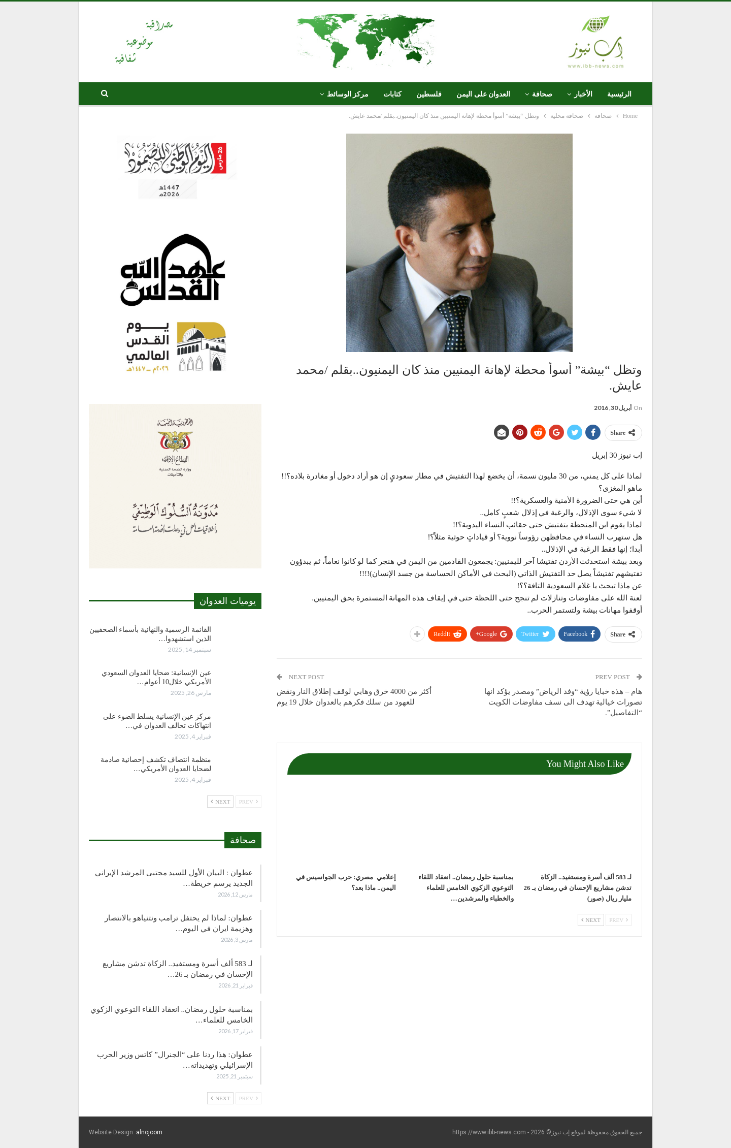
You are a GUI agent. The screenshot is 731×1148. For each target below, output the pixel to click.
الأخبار (583, 94)
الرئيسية (619, 94)
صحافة (542, 94)
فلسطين (429, 94)
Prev (618, 920)
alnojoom (149, 1132)
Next (591, 920)
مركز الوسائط (348, 94)
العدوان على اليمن (483, 94)
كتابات (392, 94)
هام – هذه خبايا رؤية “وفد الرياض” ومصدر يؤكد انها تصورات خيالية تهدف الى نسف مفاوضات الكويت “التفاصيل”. (563, 702)
